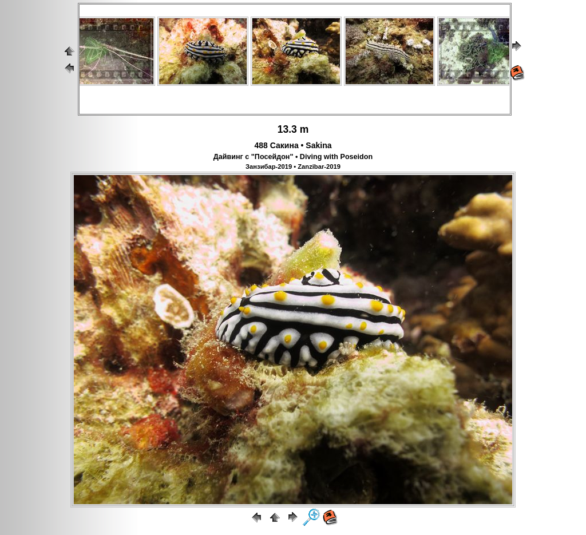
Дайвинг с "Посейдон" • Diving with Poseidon (293, 157)
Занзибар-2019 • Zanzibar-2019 (293, 166)
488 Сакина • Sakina (293, 145)
